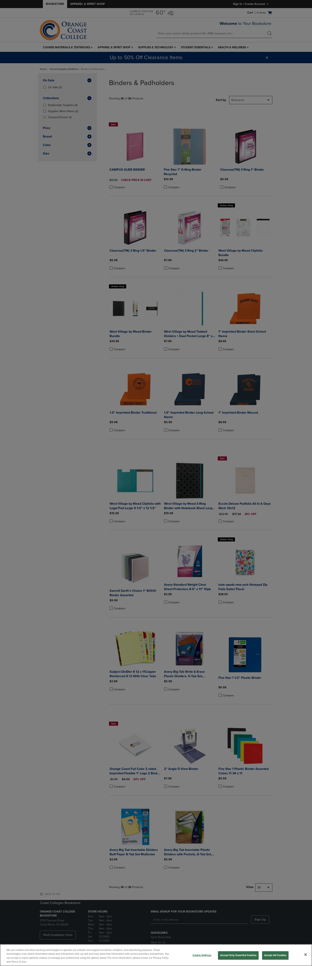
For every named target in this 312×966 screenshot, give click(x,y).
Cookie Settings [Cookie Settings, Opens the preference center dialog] (201, 955)
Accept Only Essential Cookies (238, 955)
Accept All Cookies (275, 955)
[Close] (305, 954)
